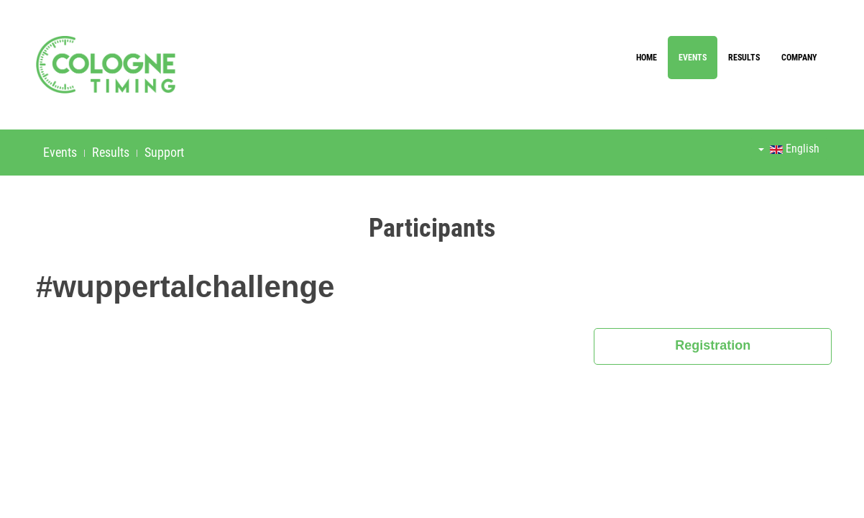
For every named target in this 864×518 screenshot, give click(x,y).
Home (646, 58)
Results (744, 58)
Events (693, 58)
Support (164, 152)
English (788, 148)
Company (799, 58)
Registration (712, 345)
